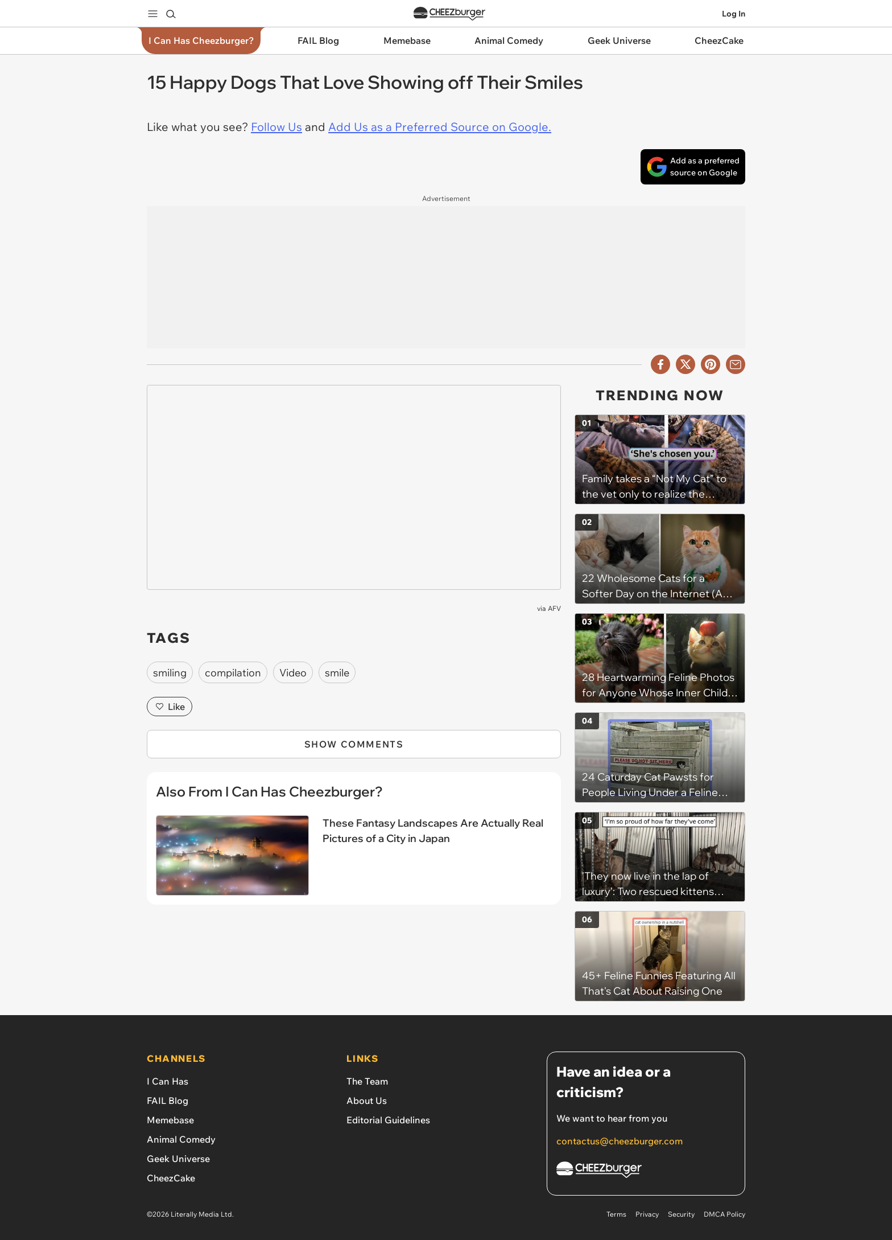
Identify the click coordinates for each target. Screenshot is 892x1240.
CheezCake (171, 1178)
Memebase (170, 1120)
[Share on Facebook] (660, 364)
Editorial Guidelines (388, 1120)
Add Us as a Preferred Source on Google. (439, 127)
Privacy (647, 1214)
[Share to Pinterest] (710, 364)
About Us (366, 1100)
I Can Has (167, 1081)
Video (293, 672)
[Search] (170, 14)
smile (337, 672)
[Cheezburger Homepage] (646, 1171)
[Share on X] (685, 364)
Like (169, 706)
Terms (616, 1214)
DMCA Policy (724, 1214)
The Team (367, 1081)
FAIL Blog (167, 1100)
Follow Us (276, 127)
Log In (733, 14)
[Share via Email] (735, 364)
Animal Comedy (181, 1139)
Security (681, 1214)
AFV (554, 608)
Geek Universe (178, 1158)
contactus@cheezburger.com (619, 1141)
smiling (170, 672)
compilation (233, 672)
